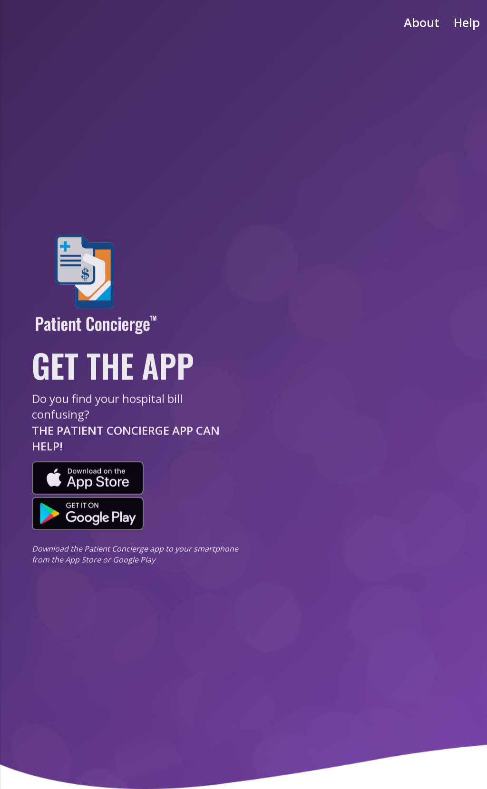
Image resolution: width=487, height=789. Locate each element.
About (421, 22)
